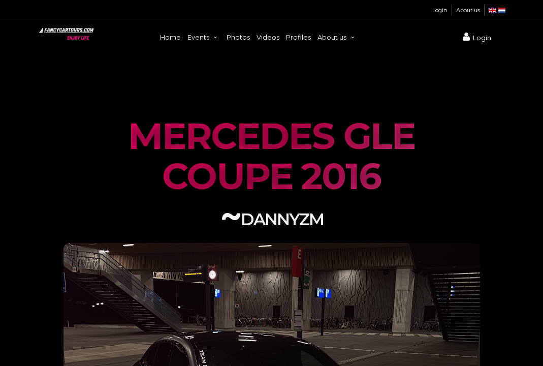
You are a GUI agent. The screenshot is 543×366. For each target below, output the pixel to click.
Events (203, 37)
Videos (268, 37)
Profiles (298, 37)
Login (440, 10)
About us (468, 10)
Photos (238, 37)
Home (170, 37)
